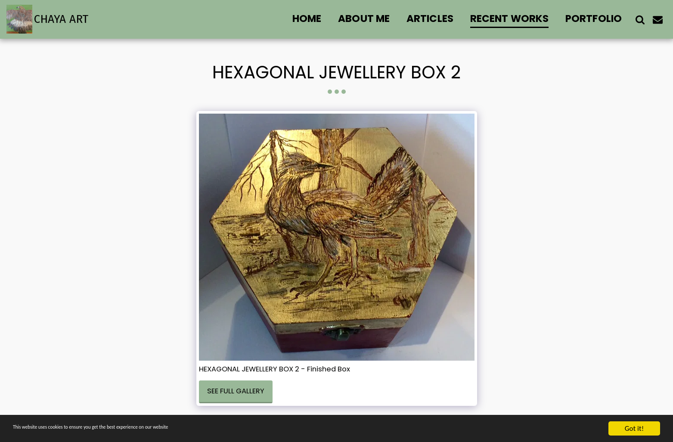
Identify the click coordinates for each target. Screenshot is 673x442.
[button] (640, 19)
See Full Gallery (235, 391)
